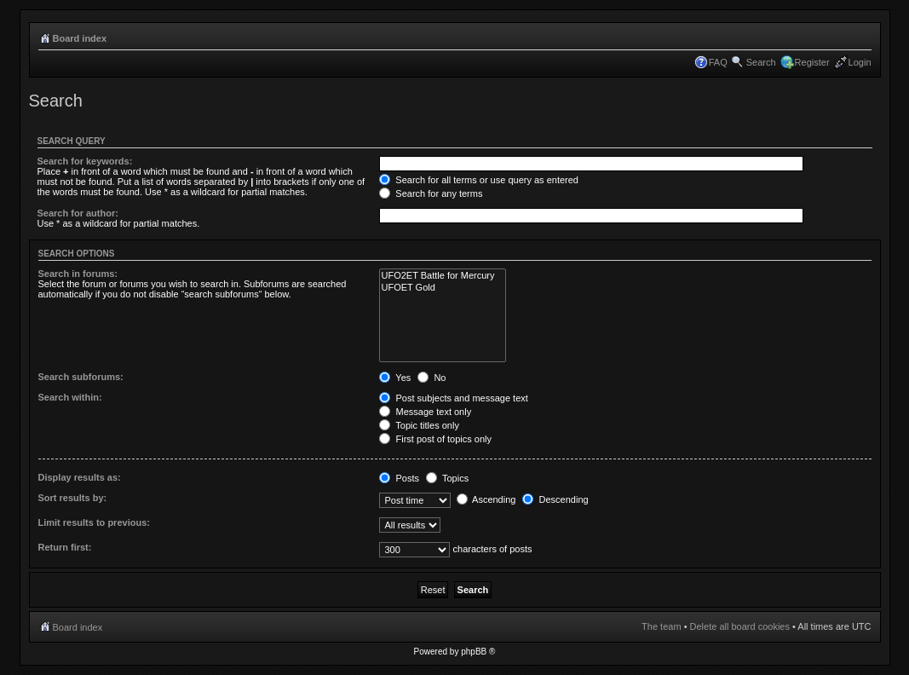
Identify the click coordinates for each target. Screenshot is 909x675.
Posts (399, 478)
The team (661, 626)
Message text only (425, 412)
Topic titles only (418, 425)
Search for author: (77, 213)
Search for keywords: (85, 161)
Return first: (65, 547)
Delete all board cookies (740, 626)
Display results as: (79, 477)
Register (812, 62)
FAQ (718, 62)
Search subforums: (81, 377)
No (431, 377)
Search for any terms (430, 193)
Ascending (486, 499)
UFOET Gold (442, 287)
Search (761, 62)
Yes (395, 377)
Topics (447, 478)
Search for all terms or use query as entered (478, 180)
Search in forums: (78, 273)
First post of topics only (435, 439)
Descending (555, 499)
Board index (80, 38)
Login (860, 62)
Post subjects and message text (453, 398)
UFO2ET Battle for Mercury (442, 275)
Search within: (70, 397)
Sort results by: (72, 498)
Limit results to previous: (94, 522)
